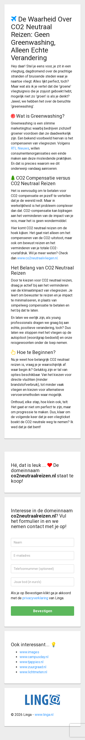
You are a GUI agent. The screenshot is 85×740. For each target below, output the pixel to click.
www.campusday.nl (34, 657)
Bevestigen (42, 611)
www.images (29, 652)
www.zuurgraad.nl (33, 667)
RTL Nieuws (20, 148)
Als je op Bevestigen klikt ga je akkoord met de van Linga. (41, 595)
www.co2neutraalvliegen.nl (37, 258)
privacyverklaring (35, 598)
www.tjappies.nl (31, 662)
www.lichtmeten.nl (33, 672)
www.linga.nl (44, 715)
